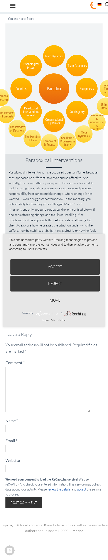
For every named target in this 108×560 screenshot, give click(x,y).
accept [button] (81, 489)
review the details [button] (59, 489)
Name (11, 420)
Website (12, 460)
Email (11, 440)
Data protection (58, 320)
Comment (15, 362)
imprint (45, 320)
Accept (55, 266)
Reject (55, 283)
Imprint (77, 531)
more (55, 300)
